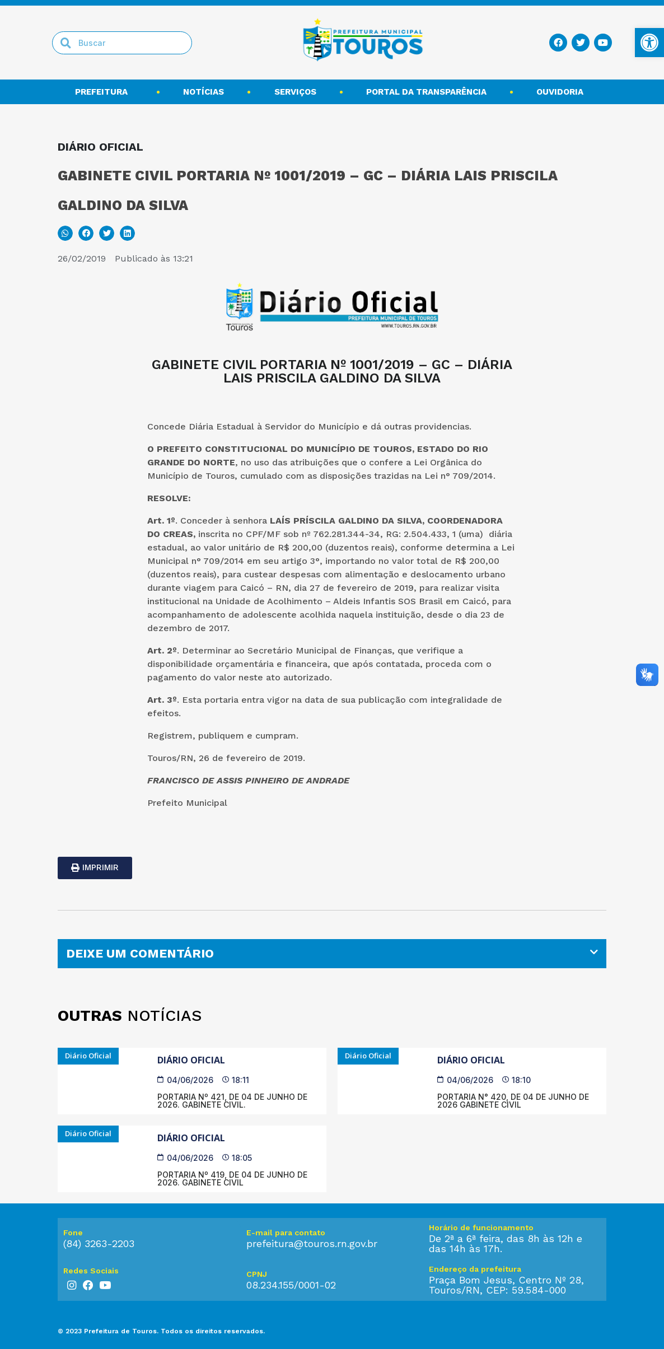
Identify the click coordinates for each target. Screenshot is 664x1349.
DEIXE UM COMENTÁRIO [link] (140, 953)
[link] (649, 42)
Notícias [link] (203, 92)
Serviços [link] (295, 92)
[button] (65, 233)
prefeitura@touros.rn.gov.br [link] (311, 1243)
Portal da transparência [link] (426, 92)
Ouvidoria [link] (562, 91)
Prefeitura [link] (104, 91)
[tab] (332, 953)
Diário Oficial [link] (191, 1060)
